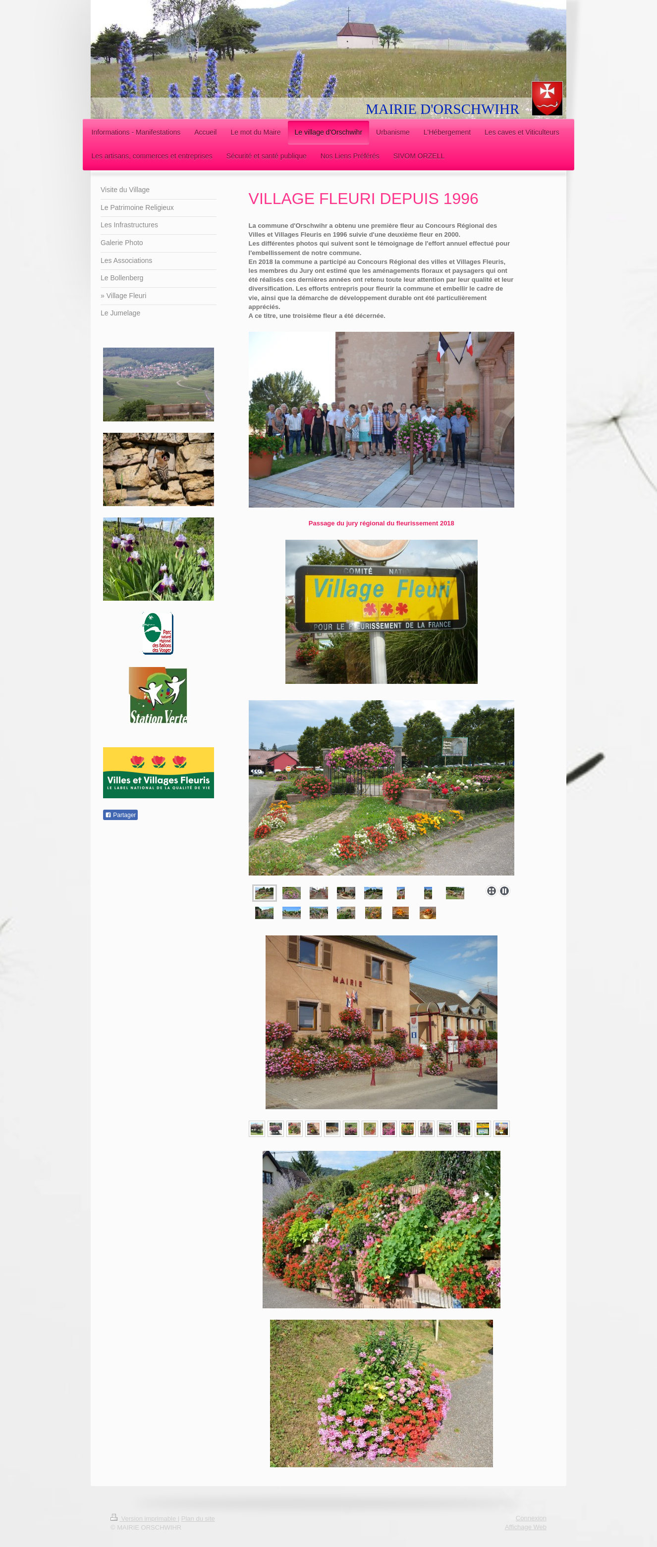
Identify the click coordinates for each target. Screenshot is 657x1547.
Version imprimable (144, 1518)
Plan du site (198, 1518)
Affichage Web (526, 1527)
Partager (120, 815)
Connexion (531, 1518)
